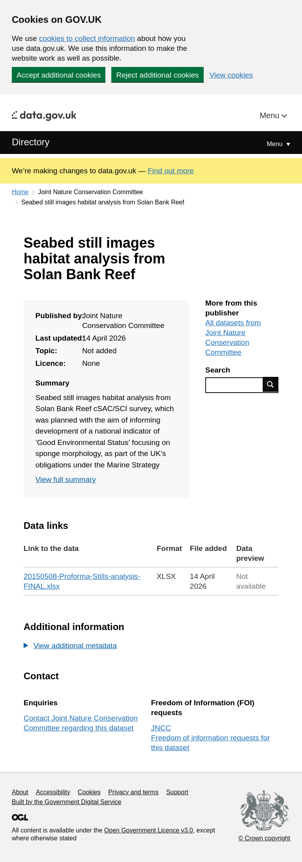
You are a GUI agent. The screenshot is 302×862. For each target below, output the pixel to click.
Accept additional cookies (59, 75)
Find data (270, 384)
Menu (271, 115)
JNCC (161, 728)
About (20, 792)
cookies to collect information (87, 38)
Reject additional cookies (157, 75)
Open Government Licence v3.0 (148, 830)
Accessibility (53, 792)
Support (177, 792)
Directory (31, 142)
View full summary (65, 479)
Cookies (89, 792)
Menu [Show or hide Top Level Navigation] (275, 144)
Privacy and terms (133, 792)
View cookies (231, 75)
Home (20, 192)
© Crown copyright (264, 838)
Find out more (171, 171)
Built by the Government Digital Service (66, 802)
